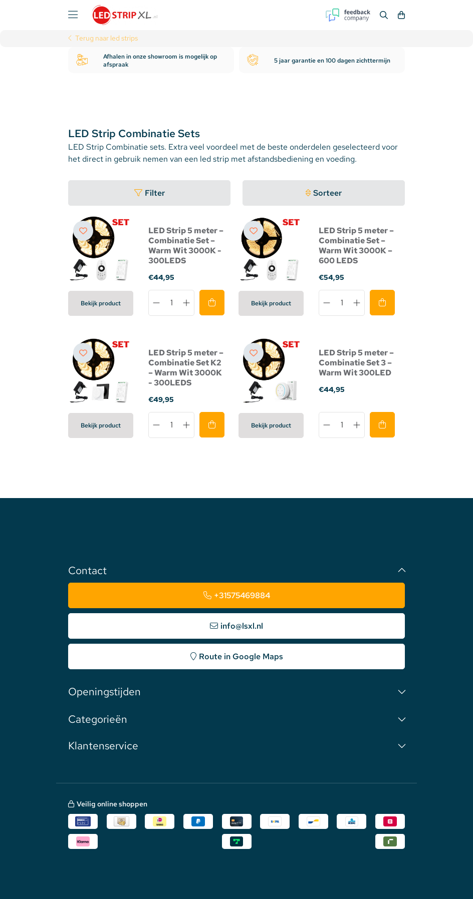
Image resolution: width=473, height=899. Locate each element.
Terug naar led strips (106, 38)
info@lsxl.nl (241, 626)
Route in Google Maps (241, 656)
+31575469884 (242, 595)
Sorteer (327, 193)
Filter (155, 193)
